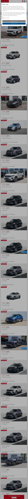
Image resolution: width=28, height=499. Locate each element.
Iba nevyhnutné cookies (14, 21)
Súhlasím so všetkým (14, 23)
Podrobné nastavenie (6, 18)
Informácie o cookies (5, 17)
